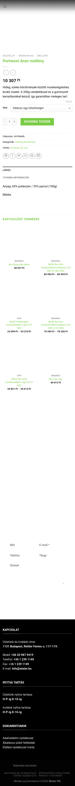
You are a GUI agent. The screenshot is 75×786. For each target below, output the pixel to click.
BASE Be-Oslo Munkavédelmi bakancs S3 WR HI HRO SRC (55, 267)
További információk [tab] (16, 177)
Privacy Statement (51, 775)
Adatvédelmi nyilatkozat (18, 738)
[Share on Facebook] (13, 156)
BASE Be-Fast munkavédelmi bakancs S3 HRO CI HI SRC (55, 324)
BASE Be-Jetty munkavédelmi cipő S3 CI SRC (19, 382)
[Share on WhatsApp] (6, 156)
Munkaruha (26, 55)
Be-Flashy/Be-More (19, 264)
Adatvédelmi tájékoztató (20, 773)
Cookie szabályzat (24, 775)
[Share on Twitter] (19, 156)
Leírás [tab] (7, 170)
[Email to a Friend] (25, 156)
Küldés (36, 596)
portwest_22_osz (19, 147)
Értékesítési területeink (54, 773)
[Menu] (5, 6)
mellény (42, 55)
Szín (5, 107)
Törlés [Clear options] (68, 102)
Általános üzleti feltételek (19, 742)
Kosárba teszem (37, 121)
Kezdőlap (9, 55)
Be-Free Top (55, 379)
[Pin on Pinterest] (32, 156)
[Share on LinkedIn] (38, 156)
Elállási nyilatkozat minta (18, 747)
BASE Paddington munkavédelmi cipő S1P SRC (19, 324)
